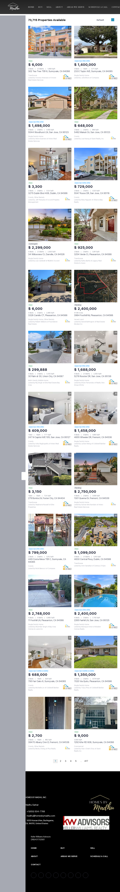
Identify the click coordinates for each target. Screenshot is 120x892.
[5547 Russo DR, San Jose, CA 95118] (95, 164)
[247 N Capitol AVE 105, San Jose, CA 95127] (49, 408)
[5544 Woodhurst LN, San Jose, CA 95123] (49, 103)
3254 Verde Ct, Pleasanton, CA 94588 (93, 254)
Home (31, 7)
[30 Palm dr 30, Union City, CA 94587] (49, 347)
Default (100, 20)
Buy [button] (40, 7)
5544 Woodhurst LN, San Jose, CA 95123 (48, 132)
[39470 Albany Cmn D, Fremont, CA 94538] (49, 713)
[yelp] (63, 875)
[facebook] (33, 875)
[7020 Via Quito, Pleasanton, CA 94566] (95, 652)
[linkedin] (41, 875)
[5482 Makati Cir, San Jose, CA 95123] (95, 103)
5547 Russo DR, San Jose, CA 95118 (91, 193)
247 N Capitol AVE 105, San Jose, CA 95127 (49, 437)
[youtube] (78, 875)
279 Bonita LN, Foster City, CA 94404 (46, 498)
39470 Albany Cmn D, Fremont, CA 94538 (48, 742)
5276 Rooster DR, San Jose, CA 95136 (92, 376)
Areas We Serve (75, 7)
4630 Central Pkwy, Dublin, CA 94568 (92, 559)
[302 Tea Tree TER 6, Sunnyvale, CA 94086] (49, 42)
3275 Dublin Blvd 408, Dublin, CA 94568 (47, 193)
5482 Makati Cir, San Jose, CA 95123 (92, 132)
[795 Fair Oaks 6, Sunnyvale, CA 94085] (49, 652)
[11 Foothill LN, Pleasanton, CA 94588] (49, 591)
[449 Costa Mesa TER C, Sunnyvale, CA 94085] (49, 530)
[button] (13, 7)
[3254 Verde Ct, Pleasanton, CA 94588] (95, 225)
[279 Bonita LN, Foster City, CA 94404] (49, 469)
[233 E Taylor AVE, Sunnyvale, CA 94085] (95, 42)
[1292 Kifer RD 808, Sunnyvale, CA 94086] (95, 713)
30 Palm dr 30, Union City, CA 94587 (46, 376)
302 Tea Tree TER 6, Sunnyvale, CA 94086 (49, 71)
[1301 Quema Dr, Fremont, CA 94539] (95, 469)
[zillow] (56, 875)
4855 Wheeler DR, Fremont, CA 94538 (93, 437)
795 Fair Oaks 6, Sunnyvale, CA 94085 (47, 681)
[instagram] (70, 875)
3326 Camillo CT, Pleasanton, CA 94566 (47, 315)
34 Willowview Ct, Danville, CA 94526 (46, 254)
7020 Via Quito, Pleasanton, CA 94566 (93, 681)
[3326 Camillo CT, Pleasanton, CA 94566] (49, 286)
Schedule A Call (98, 7)
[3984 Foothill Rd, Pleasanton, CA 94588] (95, 286)
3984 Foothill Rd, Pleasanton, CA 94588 (93, 315)
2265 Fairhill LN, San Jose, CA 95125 (91, 620)
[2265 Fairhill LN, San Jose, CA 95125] (95, 591)
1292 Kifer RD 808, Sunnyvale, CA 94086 (94, 742)
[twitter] (48, 875)
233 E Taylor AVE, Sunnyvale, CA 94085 (93, 71)
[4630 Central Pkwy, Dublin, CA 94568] (95, 530)
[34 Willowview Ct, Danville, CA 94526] (49, 225)
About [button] (59, 7)
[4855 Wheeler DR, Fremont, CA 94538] (95, 408)
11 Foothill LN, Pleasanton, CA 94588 (46, 620)
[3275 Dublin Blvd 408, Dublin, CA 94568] (49, 164)
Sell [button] (49, 7)
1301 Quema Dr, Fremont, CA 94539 (91, 498)
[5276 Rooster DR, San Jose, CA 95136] (95, 347)
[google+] (85, 875)
